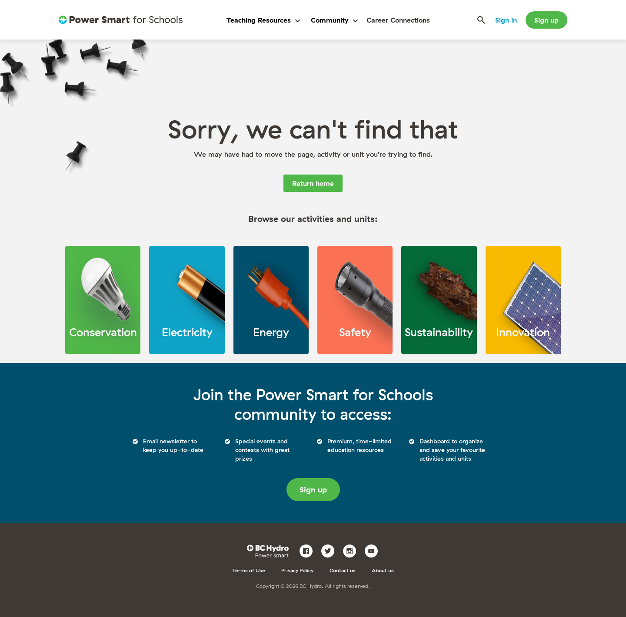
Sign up (546, 20)
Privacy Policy (297, 570)
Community (334, 20)
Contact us (343, 570)
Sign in (506, 20)
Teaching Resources (263, 20)
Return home (313, 183)
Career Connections (398, 20)
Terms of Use (248, 570)
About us (383, 570)
